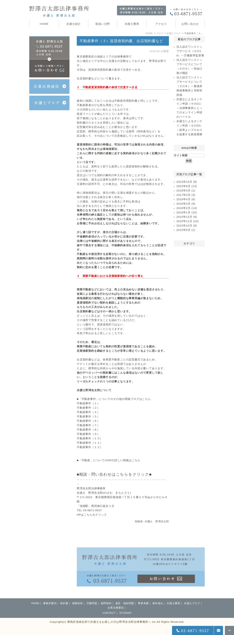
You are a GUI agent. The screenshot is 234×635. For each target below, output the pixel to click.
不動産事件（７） (88, 425)
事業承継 (143, 603)
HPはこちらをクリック (92, 514)
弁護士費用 (173, 603)
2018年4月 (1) (185, 190)
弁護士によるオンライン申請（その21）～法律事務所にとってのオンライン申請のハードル (189, 108)
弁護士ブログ (174, 33)
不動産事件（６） (88, 420)
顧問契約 (106, 603)
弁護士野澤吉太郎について (94, 390)
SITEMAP (125, 612)
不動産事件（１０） (90, 438)
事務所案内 (50, 603)
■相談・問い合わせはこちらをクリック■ (114, 474)
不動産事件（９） (88, 434)
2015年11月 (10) (187, 221)
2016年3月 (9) (185, 203)
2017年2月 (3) (185, 194)
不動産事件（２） (88, 407)
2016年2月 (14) (186, 208)
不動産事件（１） (88, 403)
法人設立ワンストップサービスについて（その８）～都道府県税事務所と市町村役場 (189, 86)
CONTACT (109, 612)
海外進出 (157, 603)
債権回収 (77, 603)
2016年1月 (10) (186, 212)
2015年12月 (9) (186, 216)
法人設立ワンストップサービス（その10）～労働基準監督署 (190, 51)
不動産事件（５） (88, 416)
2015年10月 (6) (186, 225)
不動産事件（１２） (90, 447)
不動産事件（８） (88, 429)
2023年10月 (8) (186, 181)
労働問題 (91, 603)
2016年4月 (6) (185, 199)
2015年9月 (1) (185, 229)
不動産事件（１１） (90, 442)
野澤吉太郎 (156, 60)
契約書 (64, 603)
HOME (149, 33)
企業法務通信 (115, 607)
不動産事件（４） (88, 412)
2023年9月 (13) (186, 186)
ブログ (159, 33)
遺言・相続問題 (124, 603)
